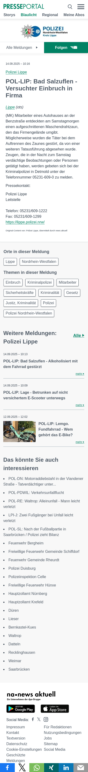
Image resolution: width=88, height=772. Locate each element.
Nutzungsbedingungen (62, 733)
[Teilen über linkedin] (66, 767)
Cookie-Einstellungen (24, 749)
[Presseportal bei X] (37, 720)
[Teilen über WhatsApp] (36, 767)
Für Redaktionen (58, 727)
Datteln (14, 644)
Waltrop (14, 636)
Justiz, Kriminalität (21, 303)
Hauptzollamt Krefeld (25, 602)
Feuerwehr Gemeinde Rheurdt (33, 560)
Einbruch (13, 282)
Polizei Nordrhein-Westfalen (29, 313)
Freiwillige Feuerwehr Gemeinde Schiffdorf (43, 552)
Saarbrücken (19, 669)
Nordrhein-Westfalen (39, 262)
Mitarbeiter (68, 282)
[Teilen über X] (22, 767)
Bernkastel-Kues (22, 627)
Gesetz (72, 293)
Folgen (66, 48)
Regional (50, 15)
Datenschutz (16, 744)
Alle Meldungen (22, 48)
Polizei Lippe (16, 72)
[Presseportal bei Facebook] (31, 720)
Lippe (10, 107)
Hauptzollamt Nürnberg (27, 594)
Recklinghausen (21, 652)
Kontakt (12, 733)
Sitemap (51, 744)
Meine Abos (74, 15)
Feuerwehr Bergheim (25, 543)
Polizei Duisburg (22, 568)
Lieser (13, 619)
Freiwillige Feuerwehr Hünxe (32, 585)
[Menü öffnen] (80, 7)
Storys (9, 15)
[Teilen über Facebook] (7, 767)
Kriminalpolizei (39, 282)
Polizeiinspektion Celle (27, 577)
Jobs (48, 738)
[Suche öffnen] (70, 7)
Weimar (14, 661)
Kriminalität (50, 293)
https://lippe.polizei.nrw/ (25, 222)
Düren (13, 610)
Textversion (15, 738)
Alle (78, 335)
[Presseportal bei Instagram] (44, 719)
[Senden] (80, 767)
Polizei (48, 303)
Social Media (54, 749)
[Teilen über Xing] (51, 767)
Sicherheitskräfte (20, 293)
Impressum (15, 727)
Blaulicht (29, 15)
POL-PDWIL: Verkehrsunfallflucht (36, 493)
